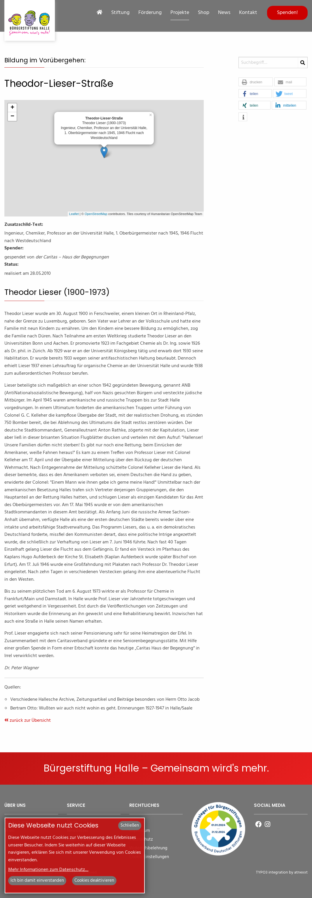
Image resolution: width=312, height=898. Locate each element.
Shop (203, 13)
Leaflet (74, 214)
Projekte (179, 13)
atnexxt (301, 872)
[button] (256, 82)
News (224, 13)
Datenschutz (141, 839)
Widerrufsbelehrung (148, 848)
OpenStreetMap (96, 214)
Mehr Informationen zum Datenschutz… (48, 870)
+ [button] (12, 107)
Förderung (150, 13)
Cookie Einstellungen (149, 857)
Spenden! (287, 12)
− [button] (12, 116)
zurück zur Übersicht (27, 720)
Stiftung (120, 13)
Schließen (130, 825)
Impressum (139, 831)
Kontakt (248, 13)
